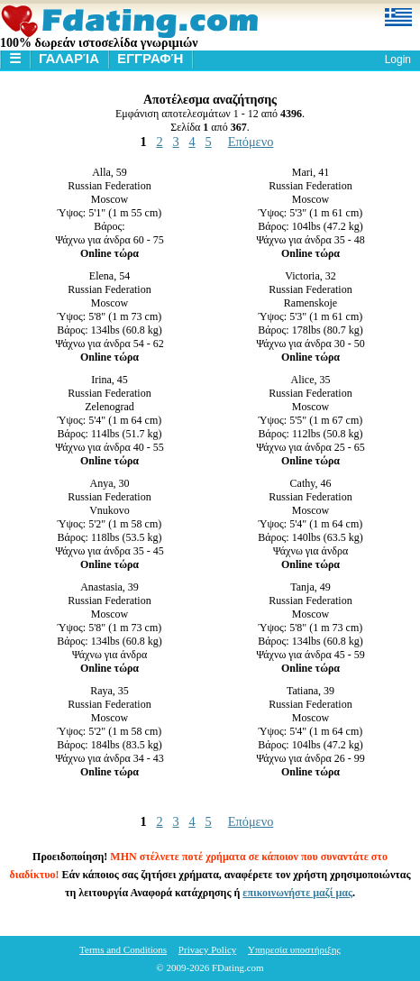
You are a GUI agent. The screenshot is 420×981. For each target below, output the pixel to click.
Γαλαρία (69, 58)
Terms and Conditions (123, 949)
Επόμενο (251, 141)
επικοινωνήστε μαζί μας (297, 892)
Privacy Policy (207, 949)
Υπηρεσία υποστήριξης (294, 949)
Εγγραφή (150, 58)
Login (398, 59)
